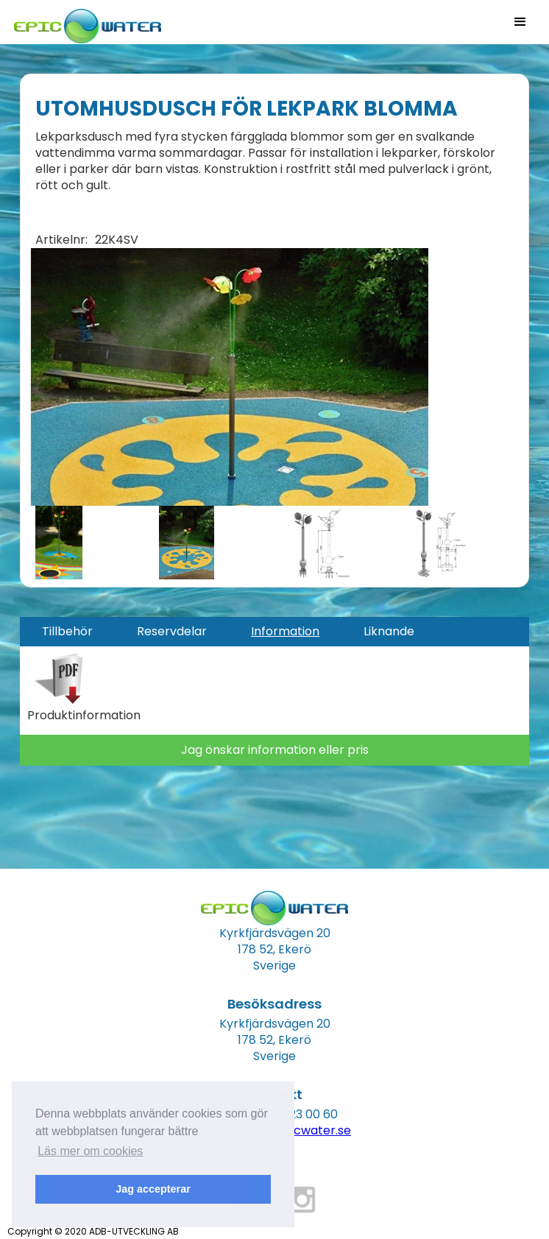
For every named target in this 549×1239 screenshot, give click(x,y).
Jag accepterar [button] (153, 1189)
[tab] (67, 631)
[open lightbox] (228, 377)
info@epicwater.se (297, 1130)
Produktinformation (84, 715)
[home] (84, 21)
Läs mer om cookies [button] (90, 1151)
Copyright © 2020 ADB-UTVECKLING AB (93, 1231)
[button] (520, 22)
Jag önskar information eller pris (275, 749)
